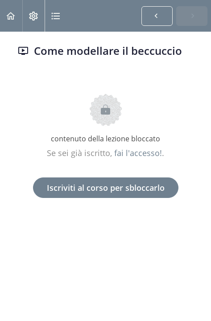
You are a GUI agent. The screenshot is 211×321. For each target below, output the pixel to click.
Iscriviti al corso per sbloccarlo (106, 187)
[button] (11, 16)
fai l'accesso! (138, 153)
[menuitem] (33, 16)
